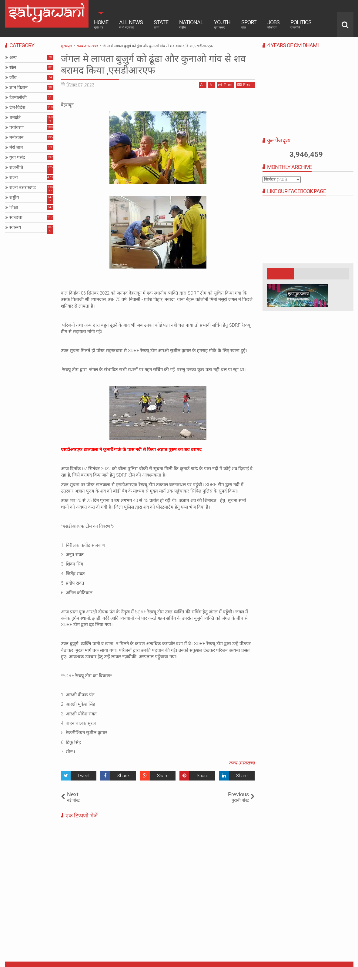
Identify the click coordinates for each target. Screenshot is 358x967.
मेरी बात (16, 147)
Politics (300, 24)
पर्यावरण (16, 127)
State (161, 24)
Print (225, 84)
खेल (12, 67)
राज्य (13, 177)
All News (131, 24)
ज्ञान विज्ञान (18, 87)
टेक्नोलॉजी (18, 97)
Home (101, 24)
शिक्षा (13, 207)
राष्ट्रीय (14, 197)
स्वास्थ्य (15, 227)
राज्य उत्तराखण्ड (242, 763)
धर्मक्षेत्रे (15, 117)
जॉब (13, 77)
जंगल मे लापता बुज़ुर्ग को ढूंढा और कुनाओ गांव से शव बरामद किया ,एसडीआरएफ (153, 64)
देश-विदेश (17, 107)
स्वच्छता (15, 217)
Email (245, 84)
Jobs (273, 24)
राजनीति (16, 167)
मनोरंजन (16, 137)
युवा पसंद (17, 157)
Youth (222, 24)
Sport (248, 24)
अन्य (13, 57)
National (191, 24)
